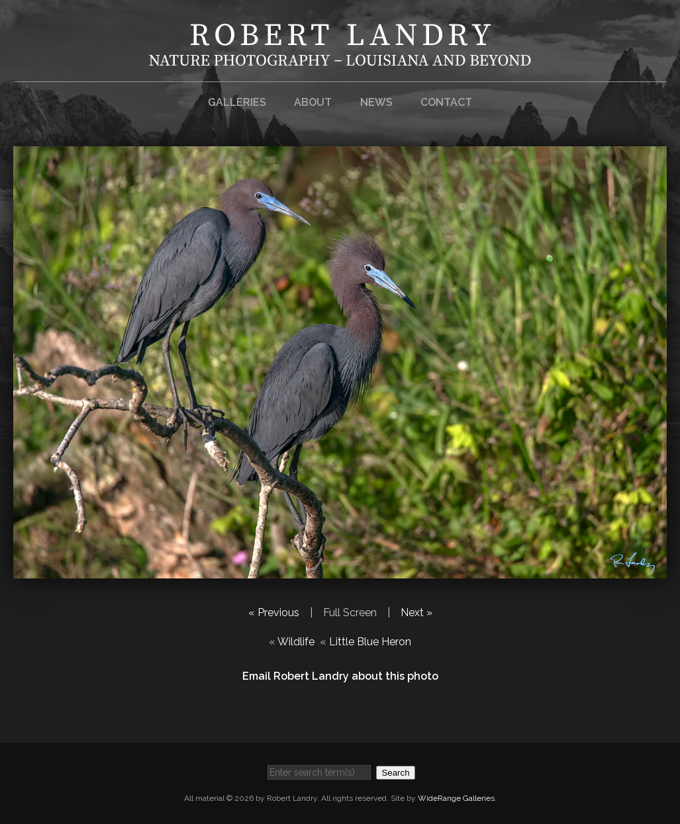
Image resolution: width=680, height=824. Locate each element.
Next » (416, 612)
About (313, 102)
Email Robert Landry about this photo (340, 676)
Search (395, 773)
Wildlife (296, 641)
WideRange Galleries (456, 798)
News (376, 102)
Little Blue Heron (370, 641)
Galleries (237, 102)
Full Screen (350, 612)
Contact (446, 102)
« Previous (273, 612)
